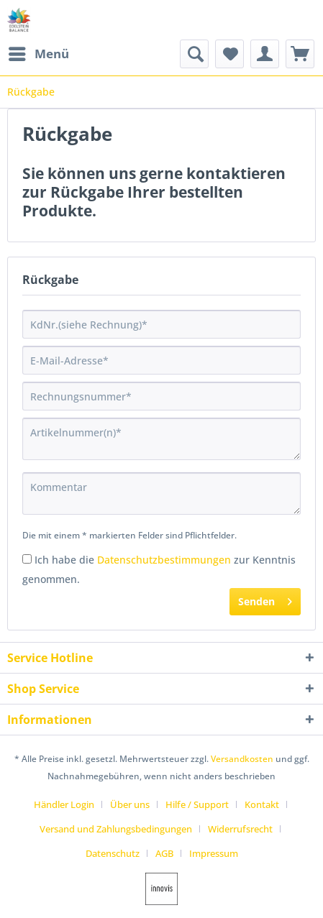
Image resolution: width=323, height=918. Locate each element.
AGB (164, 853)
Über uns (130, 804)
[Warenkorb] (300, 54)
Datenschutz (113, 853)
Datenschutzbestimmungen (164, 559)
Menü (39, 52)
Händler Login (64, 804)
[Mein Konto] (264, 54)
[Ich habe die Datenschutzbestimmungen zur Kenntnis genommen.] (27, 559)
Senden (265, 599)
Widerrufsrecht (240, 828)
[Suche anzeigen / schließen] (194, 54)
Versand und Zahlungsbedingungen (116, 828)
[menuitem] (38, 54)
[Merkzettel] (229, 54)
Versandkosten (242, 759)
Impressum (213, 853)
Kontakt (262, 804)
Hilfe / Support (197, 804)
